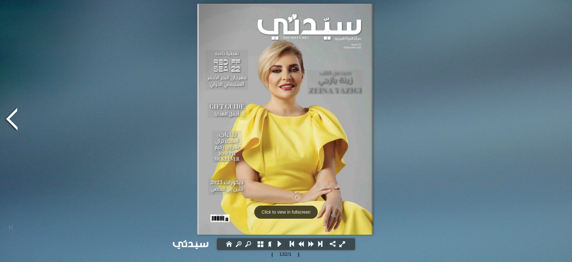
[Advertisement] (73, 63)
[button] (229, 243)
